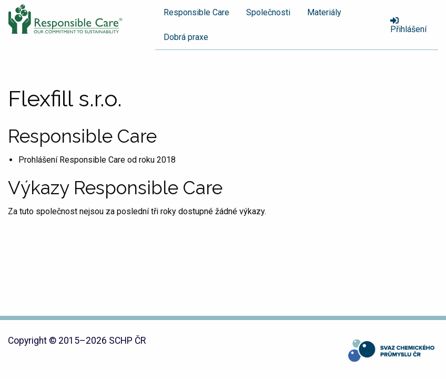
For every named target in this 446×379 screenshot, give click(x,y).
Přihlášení (408, 25)
